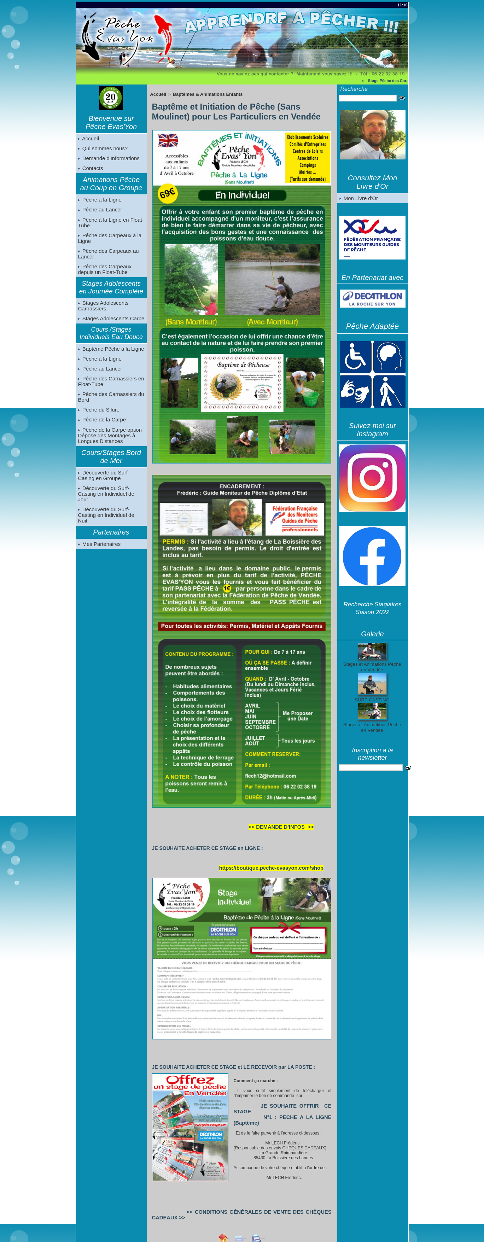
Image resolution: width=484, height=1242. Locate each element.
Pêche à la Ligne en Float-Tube (109, 227)
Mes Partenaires (98, 548)
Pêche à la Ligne (98, 203)
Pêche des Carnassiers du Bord (109, 408)
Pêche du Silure (98, 421)
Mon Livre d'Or (358, 199)
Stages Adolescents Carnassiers (102, 313)
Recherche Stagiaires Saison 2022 (372, 608)
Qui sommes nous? (102, 149)
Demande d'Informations (107, 160)
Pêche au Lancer (99, 213)
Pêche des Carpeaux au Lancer (107, 259)
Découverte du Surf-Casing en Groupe (110, 489)
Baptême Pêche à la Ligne (109, 357)
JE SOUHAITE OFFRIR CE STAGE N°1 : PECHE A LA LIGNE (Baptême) (279, 1105)
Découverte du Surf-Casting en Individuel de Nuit (111, 521)
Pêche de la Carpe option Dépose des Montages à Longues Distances (108, 448)
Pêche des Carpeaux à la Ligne (108, 243)
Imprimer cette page (280, 1215)
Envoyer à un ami (229, 1215)
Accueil (88, 139)
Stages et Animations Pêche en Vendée (372, 667)
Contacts (90, 171)
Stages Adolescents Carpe (109, 326)
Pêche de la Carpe (101, 432)
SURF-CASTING (372, 700)
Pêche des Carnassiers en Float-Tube (109, 391)
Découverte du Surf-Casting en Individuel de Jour (111, 505)
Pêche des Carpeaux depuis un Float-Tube (103, 275)
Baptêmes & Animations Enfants (200, 94)
